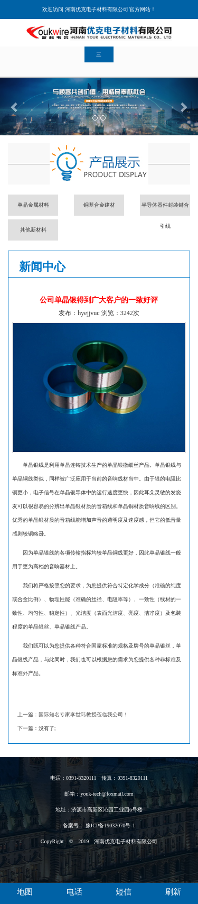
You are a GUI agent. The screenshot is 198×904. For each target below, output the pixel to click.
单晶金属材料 (33, 205)
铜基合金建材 (99, 205)
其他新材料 (33, 230)
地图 (25, 892)
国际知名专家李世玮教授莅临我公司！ (83, 714)
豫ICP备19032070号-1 (109, 825)
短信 (123, 892)
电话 (74, 892)
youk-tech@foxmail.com (106, 794)
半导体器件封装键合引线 (165, 209)
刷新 (173, 892)
